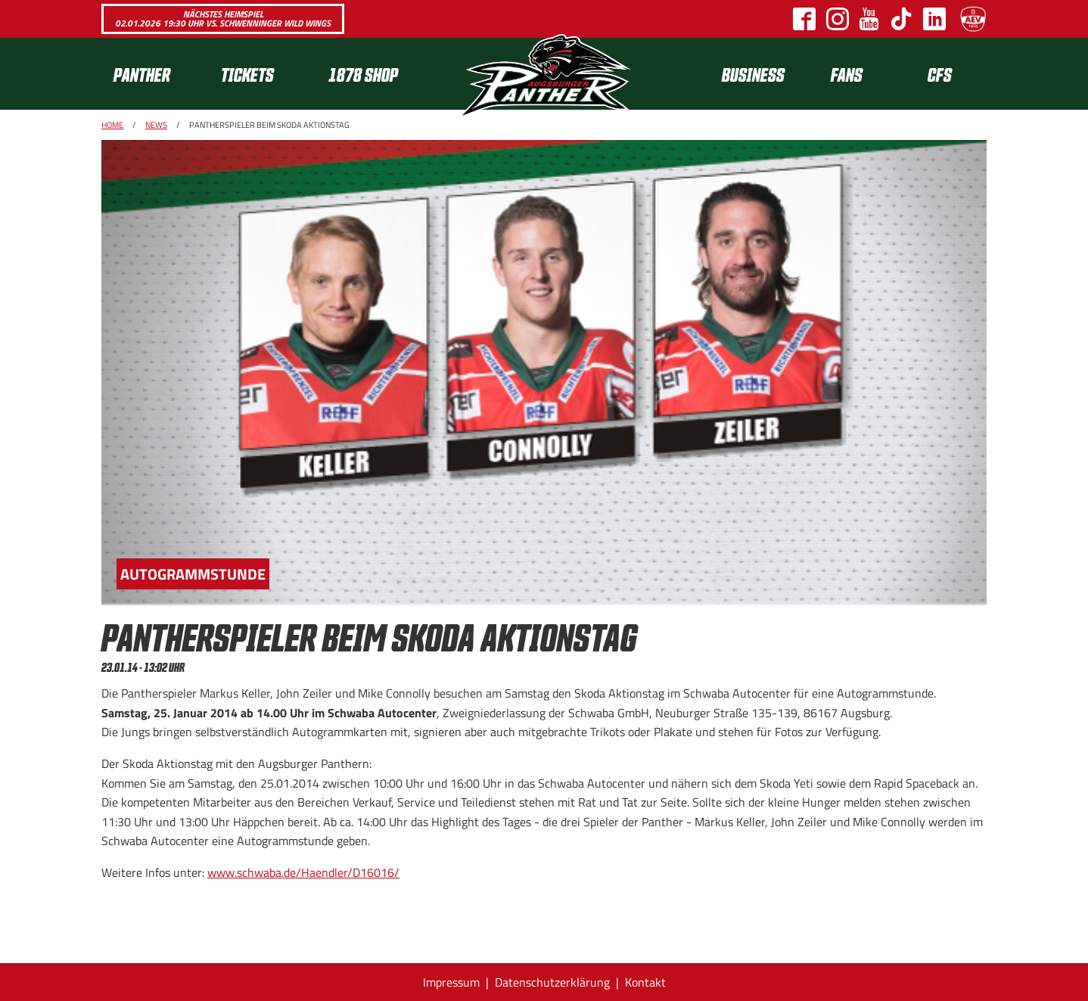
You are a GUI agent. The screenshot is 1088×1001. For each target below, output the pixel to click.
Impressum (451, 982)
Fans (847, 74)
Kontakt (645, 982)
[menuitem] (155, 74)
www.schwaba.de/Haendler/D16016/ (303, 872)
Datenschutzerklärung (552, 982)
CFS (940, 74)
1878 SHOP (363, 74)
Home (112, 125)
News (156, 125)
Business (753, 74)
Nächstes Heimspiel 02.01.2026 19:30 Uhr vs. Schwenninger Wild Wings (223, 18)
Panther (141, 74)
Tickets (247, 74)
